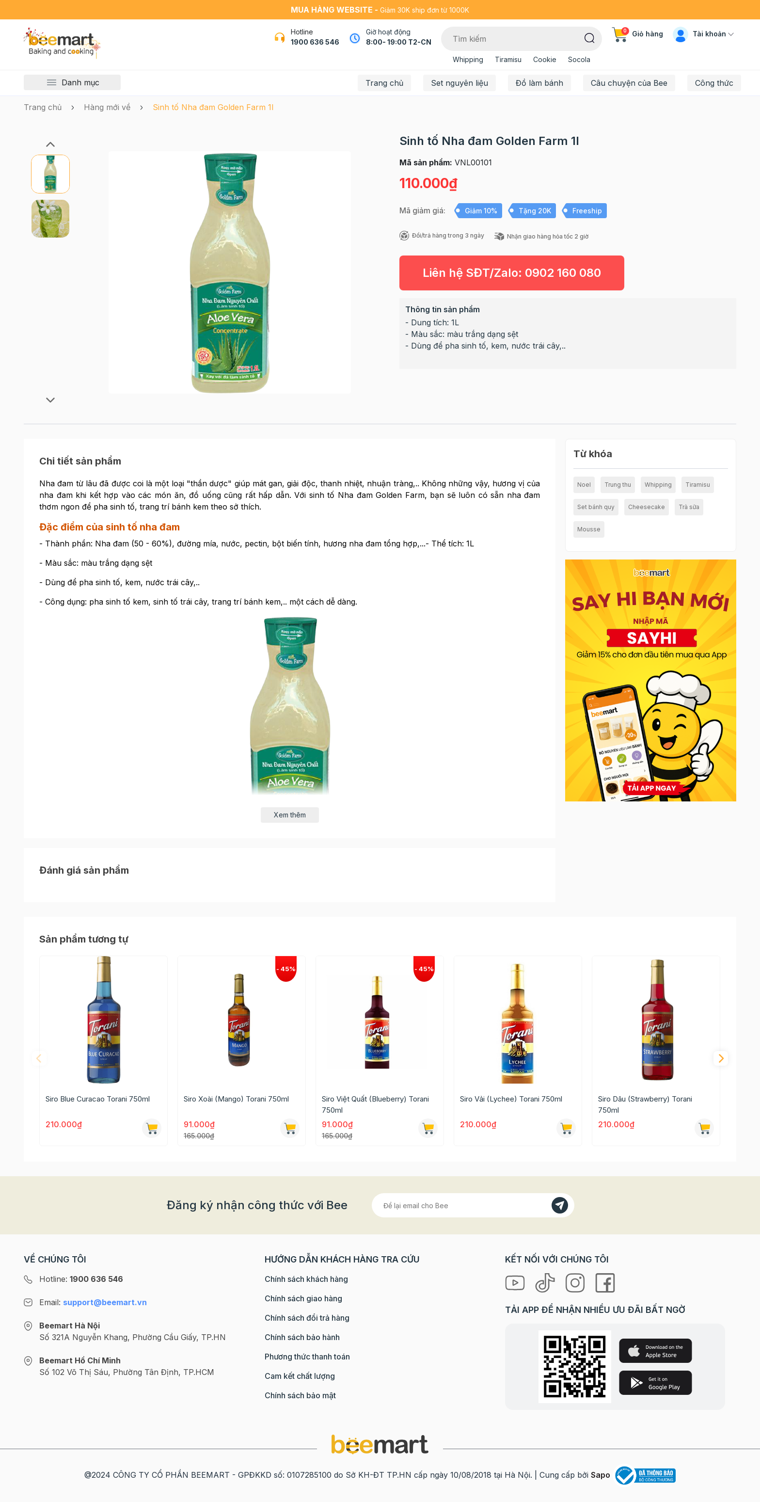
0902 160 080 (563, 273)
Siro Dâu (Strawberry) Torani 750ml (645, 1104)
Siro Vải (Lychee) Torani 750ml (511, 1098)
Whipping (468, 59)
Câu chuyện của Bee (629, 83)
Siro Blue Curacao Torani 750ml (98, 1098)
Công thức (714, 83)
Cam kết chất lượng (300, 1376)
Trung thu (617, 484)
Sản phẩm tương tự (83, 939)
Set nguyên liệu (459, 83)
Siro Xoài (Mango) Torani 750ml (236, 1098)
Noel (584, 484)
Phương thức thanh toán (307, 1356)
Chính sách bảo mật (300, 1395)
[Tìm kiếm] (590, 37)
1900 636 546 (315, 42)
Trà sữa (689, 507)
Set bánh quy (596, 507)
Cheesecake (646, 507)
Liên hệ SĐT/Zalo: (512, 273)
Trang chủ (384, 83)
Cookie (544, 59)
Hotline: (81, 1279)
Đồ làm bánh (539, 83)
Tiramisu (508, 59)
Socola (579, 59)
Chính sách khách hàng (306, 1279)
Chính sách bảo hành (302, 1337)
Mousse (589, 529)
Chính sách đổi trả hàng (307, 1318)
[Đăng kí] (560, 1205)
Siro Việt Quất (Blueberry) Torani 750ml (375, 1104)
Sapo (600, 1475)
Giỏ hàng (637, 34)
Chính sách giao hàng (303, 1298)
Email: (93, 1302)
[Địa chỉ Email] (473, 1205)
